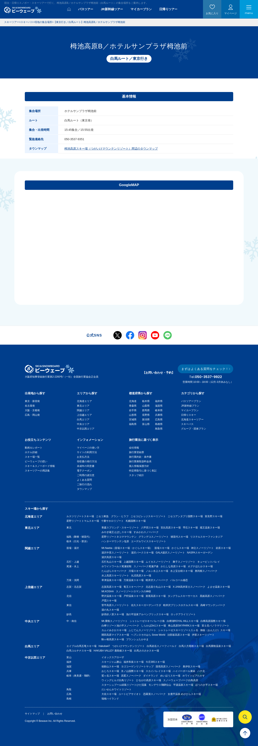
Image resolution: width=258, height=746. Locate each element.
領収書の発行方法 (87, 461)
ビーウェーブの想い (36, 461)
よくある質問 (84, 479)
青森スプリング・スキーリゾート (120, 527)
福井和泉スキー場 (134, 661)
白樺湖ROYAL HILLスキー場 (182, 621)
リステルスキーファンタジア (206, 536)
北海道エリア (84, 401)
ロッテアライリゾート (183, 614)
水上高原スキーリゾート (115, 575)
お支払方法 (83, 456)
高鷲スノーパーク (131, 675)
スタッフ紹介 (136, 475)
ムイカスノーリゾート (158, 561)
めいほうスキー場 (170, 675)
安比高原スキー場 (171, 527)
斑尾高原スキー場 (156, 596)
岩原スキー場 (223, 548)
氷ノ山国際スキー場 (132, 671)
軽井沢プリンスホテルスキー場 (180, 605)
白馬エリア (83, 419)
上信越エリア (84, 414)
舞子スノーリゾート (184, 561)
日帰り (168, 9)
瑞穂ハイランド (110, 698)
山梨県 (146, 405)
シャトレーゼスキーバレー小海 (147, 621)
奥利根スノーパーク (206, 571)
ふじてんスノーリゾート (142, 630)
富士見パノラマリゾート (215, 625)
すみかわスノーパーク (146, 532)
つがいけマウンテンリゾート (128, 646)
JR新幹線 (112, 9)
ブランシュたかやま (137, 639)
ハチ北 (201, 671)
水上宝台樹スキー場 (181, 571)
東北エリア (83, 405)
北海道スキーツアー (192, 419)
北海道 (133, 401)
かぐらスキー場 (180, 548)
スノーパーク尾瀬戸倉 (146, 566)
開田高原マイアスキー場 (115, 634)
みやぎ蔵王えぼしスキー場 (116, 532)
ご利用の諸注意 (85, 475)
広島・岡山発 (32, 414)
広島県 (159, 419)
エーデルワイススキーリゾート (148, 541)
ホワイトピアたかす (193, 675)
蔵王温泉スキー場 (210, 527)
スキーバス (187, 424)
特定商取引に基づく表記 (143, 470)
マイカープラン (190, 410)
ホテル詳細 (31, 452)
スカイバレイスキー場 (158, 671)
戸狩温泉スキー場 (134, 596)
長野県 (146, 414)
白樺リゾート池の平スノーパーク (120, 625)
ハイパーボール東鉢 (184, 671)
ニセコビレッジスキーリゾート (148, 516)
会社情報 (134, 447)
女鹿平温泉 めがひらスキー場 (184, 694)
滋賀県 (159, 405)
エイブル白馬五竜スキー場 (81, 646)
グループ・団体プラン (193, 428)
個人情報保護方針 (139, 466)
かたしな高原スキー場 (173, 566)
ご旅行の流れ (84, 484)
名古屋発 (30, 405)
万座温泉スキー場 (134, 580)
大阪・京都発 (32, 410)
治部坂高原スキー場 (178, 634)
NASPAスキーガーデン (200, 552)
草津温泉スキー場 (111, 580)
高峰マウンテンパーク (212, 605)
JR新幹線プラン (190, 405)
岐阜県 (159, 410)
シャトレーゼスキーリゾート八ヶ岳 (178, 630)
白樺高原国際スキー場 (212, 621)
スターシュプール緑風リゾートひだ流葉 (124, 684)
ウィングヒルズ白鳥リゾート (117, 680)
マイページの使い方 (88, 447)
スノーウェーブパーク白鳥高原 (182, 680)
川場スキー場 (136, 571)
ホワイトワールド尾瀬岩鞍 (116, 566)
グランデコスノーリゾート (154, 536)
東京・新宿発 (32, 401)
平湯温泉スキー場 (183, 684)
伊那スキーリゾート (203, 634)
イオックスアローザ (112, 657)
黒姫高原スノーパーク (212, 596)
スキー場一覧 (32, 456)
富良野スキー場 (213, 516)
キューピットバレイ (208, 561)
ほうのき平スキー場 (206, 684)
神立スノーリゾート (202, 548)
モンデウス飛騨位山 (160, 684)
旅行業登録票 (136, 452)
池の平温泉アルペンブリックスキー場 (147, 614)
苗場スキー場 (161, 548)
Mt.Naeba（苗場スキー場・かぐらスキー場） (126, 548)
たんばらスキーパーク (113, 571)
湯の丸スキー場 (110, 609)
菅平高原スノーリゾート (115, 605)
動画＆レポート (33, 447)
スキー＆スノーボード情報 (40, 466)
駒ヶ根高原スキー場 (112, 639)
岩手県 (133, 410)
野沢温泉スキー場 (111, 596)
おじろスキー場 (110, 671)
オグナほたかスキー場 (200, 566)
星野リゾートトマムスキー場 (82, 520)
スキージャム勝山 (111, 661)
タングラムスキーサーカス (183, 596)
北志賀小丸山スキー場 (158, 586)
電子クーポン (84, 470)
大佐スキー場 (108, 694)
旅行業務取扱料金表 (140, 461)
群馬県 (146, 410)
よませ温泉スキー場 (218, 586)
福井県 (159, 401)
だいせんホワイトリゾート (116, 689)
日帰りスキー (188, 414)
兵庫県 (159, 414)
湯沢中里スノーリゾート (115, 552)
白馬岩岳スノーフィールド (162, 646)
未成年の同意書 (85, 466)
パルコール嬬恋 (179, 580)
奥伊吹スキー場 (193, 666)
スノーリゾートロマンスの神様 (133, 591)
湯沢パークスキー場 (142, 552)
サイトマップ (32, 713)
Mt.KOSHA (107, 591)
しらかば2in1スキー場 (153, 625)
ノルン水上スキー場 (157, 571)
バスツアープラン (191, 401)
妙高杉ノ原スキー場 (112, 614)
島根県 (159, 424)
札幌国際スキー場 (136, 520)
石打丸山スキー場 (111, 561)
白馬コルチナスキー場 (78, 650)
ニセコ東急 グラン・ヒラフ (112, 516)
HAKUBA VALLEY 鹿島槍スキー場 (113, 650)
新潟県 (146, 419)
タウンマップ (84, 489)
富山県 (146, 424)
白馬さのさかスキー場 (146, 650)
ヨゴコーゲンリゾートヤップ (137, 666)
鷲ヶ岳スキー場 (110, 675)
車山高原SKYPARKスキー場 (184, 625)
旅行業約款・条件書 (140, 456)
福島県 (133, 424)
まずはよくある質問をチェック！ (205, 368)
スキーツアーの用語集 (37, 470)
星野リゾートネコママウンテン (119, 536)
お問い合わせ (54, 713)
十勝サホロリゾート (112, 520)
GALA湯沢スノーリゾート (170, 552)
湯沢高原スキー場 (111, 557)
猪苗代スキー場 (179, 536)
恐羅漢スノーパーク (154, 694)
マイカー (141, 9)
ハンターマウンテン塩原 (115, 541)
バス (85, 9)
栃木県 (146, 401)
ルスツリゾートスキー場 (80, 516)
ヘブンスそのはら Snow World (148, 634)
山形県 (133, 414)
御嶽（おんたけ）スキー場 (215, 630)
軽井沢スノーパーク (157, 580)
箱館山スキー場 (110, 666)
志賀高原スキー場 (111, 586)
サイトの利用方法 (87, 452)
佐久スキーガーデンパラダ (146, 605)
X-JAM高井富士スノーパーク (189, 586)
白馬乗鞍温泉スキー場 (218, 646)
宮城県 (133, 419)
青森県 (133, 405)
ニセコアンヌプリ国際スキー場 (185, 516)
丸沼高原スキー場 (141, 575)
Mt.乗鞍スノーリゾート (114, 621)
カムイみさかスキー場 (113, 630)
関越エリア (83, 410)
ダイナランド (150, 675)
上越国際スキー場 (134, 561)
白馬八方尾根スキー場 (191, 646)
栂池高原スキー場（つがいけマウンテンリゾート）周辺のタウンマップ (111, 148)
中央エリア (83, 424)
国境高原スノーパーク (168, 666)
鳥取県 (159, 428)
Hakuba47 (104, 646)
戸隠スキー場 (108, 600)
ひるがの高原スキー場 (148, 680)
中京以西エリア (85, 428)
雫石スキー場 (190, 527)
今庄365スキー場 (155, 661)
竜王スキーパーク (134, 586)
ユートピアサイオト (130, 694)
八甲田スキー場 (150, 527)
